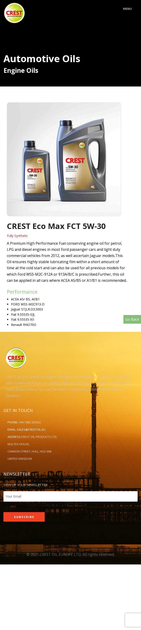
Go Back (132, 319)
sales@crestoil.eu (31, 429)
